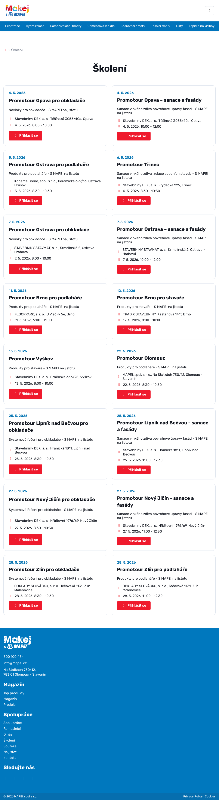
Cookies (210, 796)
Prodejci (9, 705)
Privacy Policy (193, 796)
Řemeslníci (12, 729)
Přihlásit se (25, 135)
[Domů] (5, 50)
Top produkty (13, 693)
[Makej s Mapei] (17, 10)
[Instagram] (15, 778)
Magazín (10, 699)
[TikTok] (33, 778)
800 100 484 (13, 657)
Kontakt (9, 758)
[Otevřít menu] (209, 10)
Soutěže (9, 746)
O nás (7, 734)
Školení (9, 740)
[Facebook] (24, 778)
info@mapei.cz (15, 663)
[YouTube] (6, 778)
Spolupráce (12, 723)
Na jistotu (11, 752)
